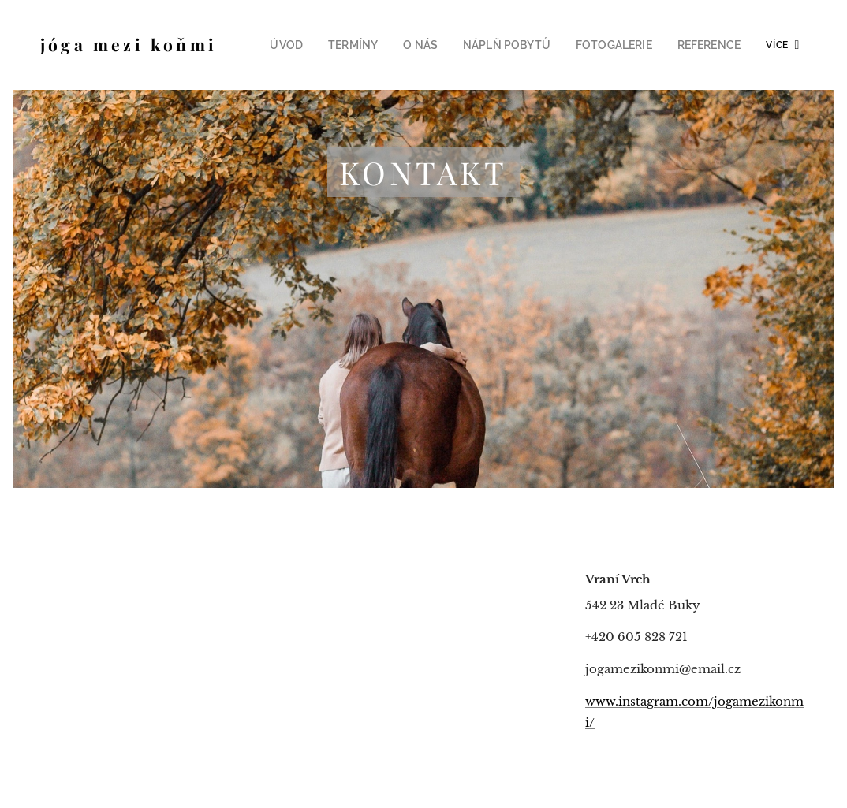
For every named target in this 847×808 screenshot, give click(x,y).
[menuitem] (320, 45)
